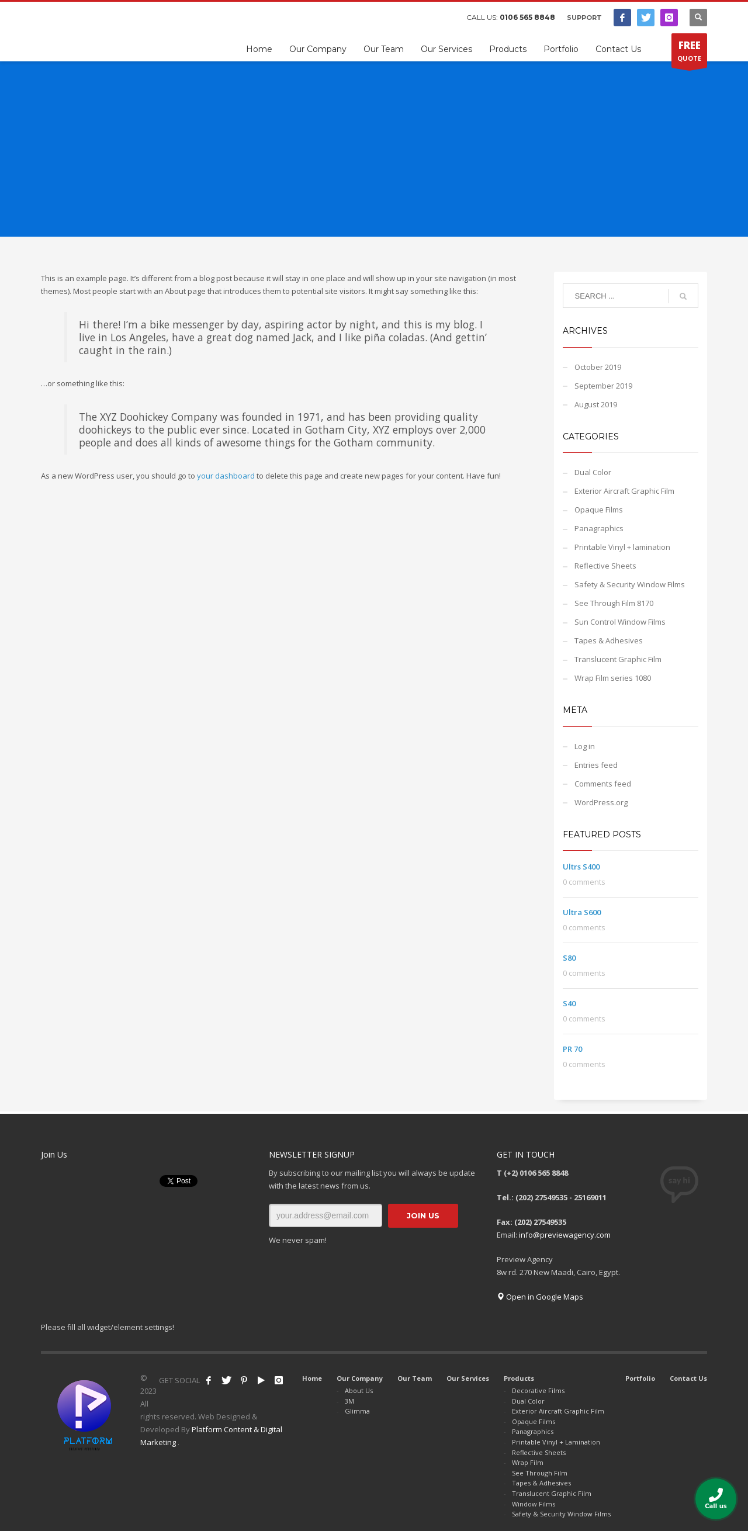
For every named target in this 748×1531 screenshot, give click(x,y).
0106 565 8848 (527, 17)
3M (349, 1401)
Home (312, 1378)
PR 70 (572, 1049)
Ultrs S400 (581, 866)
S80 (569, 957)
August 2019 (595, 404)
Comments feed (602, 783)
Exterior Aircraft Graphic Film (624, 491)
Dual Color (592, 472)
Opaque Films (598, 509)
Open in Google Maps (540, 1296)
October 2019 (597, 367)
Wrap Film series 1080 (612, 678)
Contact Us (688, 1378)
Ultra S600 (582, 912)
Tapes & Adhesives (608, 640)
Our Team (414, 1378)
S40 (569, 1003)
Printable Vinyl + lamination (622, 547)
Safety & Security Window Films (629, 584)
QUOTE (689, 53)
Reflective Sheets (605, 565)
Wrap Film (527, 1462)
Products (519, 1378)
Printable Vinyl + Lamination (556, 1442)
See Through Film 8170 (613, 603)
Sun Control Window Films (620, 621)
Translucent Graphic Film (618, 659)
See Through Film (539, 1472)
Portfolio (640, 1378)
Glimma (357, 1411)
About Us (359, 1390)
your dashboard (226, 475)
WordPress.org (601, 802)
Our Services (467, 1378)
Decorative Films (538, 1390)
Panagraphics (599, 528)
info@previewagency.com (565, 1234)
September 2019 (603, 385)
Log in (584, 746)
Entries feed (596, 765)
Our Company (360, 1378)
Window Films (533, 1503)
